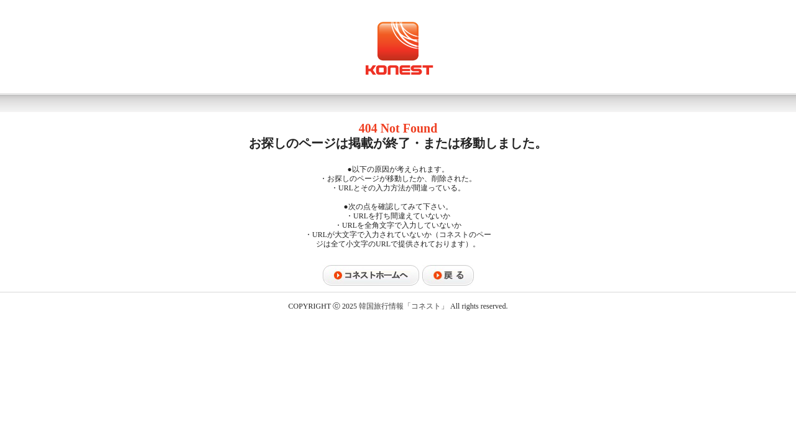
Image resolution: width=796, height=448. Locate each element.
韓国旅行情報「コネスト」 (403, 306)
